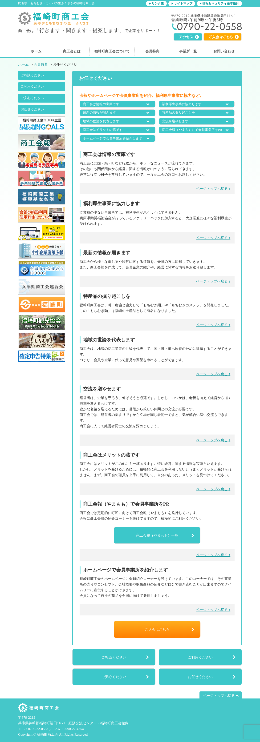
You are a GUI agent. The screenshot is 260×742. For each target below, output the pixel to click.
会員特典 (152, 51)
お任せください (32, 109)
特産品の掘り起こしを (178, 112)
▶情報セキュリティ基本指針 (219, 3)
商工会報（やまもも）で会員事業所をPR (192, 130)
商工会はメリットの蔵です (102, 130)
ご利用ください (32, 86)
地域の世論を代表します (101, 121)
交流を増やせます (175, 121)
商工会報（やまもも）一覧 (157, 535)
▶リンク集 (156, 3)
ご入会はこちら (157, 629)
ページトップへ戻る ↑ (213, 189)
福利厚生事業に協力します (182, 104)
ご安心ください (32, 98)
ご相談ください (32, 75)
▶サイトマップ (181, 3)
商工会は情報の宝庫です (101, 104)
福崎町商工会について (112, 51)
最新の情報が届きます (99, 112)
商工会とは (72, 51)
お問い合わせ (224, 51)
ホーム (36, 51)
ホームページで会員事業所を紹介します (112, 138)
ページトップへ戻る (219, 696)
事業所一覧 (188, 51)
